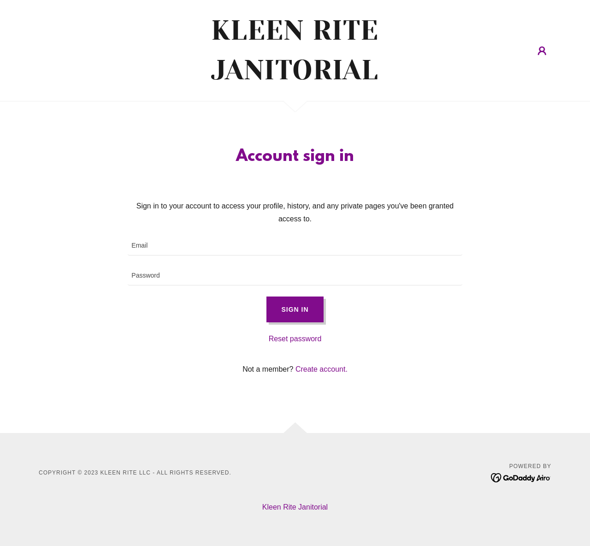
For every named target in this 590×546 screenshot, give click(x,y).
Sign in (294, 309)
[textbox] (295, 246)
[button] (542, 51)
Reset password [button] (295, 339)
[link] (295, 77)
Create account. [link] (321, 369)
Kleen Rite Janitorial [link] (295, 507)
